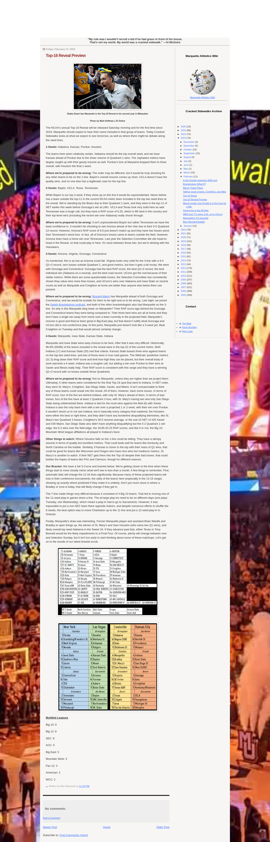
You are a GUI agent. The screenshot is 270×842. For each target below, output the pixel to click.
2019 (184, 241)
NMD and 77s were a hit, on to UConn (203, 214)
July (186, 161)
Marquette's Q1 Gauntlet (195, 218)
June (186, 165)
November (189, 145)
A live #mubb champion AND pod (200, 180)
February (188, 176)
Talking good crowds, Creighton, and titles (204, 191)
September (190, 153)
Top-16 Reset (190, 195)
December (189, 142)
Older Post (163, 827)
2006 (184, 291)
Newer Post (50, 827)
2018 (184, 245)
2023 (184, 138)
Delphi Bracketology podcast (67, 304)
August (187, 157)
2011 (184, 272)
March (187, 172)
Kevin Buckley (189, 327)
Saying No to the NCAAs (196, 210)
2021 (184, 233)
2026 (184, 126)
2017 (184, 249)
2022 (184, 229)
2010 (184, 276)
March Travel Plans (193, 188)
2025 (184, 130)
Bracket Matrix (101, 296)
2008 (184, 283)
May (186, 168)
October (188, 149)
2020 (184, 237)
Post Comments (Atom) (74, 835)
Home (107, 827)
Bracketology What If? (194, 184)
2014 (184, 260)
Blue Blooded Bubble (194, 222)
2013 (184, 264)
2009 (184, 279)
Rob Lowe (187, 331)
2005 (184, 295)
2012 (184, 268)
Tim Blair (186, 323)
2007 (184, 287)
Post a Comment (51, 818)
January (188, 226)
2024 (184, 134)
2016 (184, 252)
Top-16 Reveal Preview (66, 55)
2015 (184, 256)
